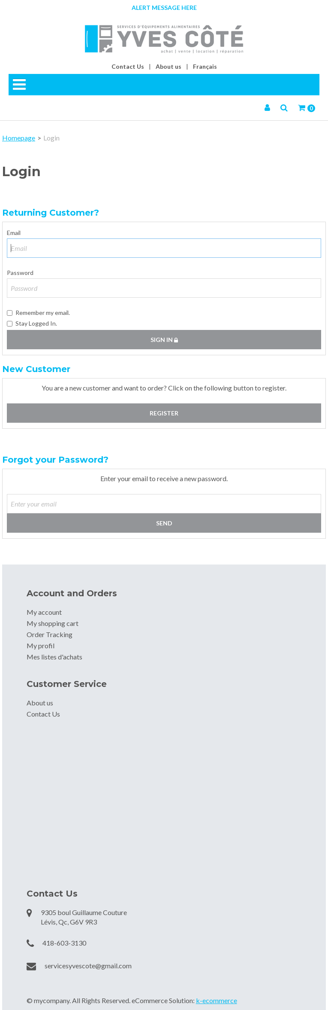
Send (164, 523)
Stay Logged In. (32, 323)
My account (44, 612)
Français (205, 66)
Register (164, 413)
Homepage (18, 138)
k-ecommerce (216, 1000)
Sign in (164, 339)
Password (20, 272)
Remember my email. (38, 312)
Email (14, 232)
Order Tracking (49, 634)
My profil (40, 645)
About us (168, 66)
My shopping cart (52, 623)
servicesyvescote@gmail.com (88, 965)
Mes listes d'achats (54, 657)
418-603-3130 (64, 943)
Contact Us (127, 66)
